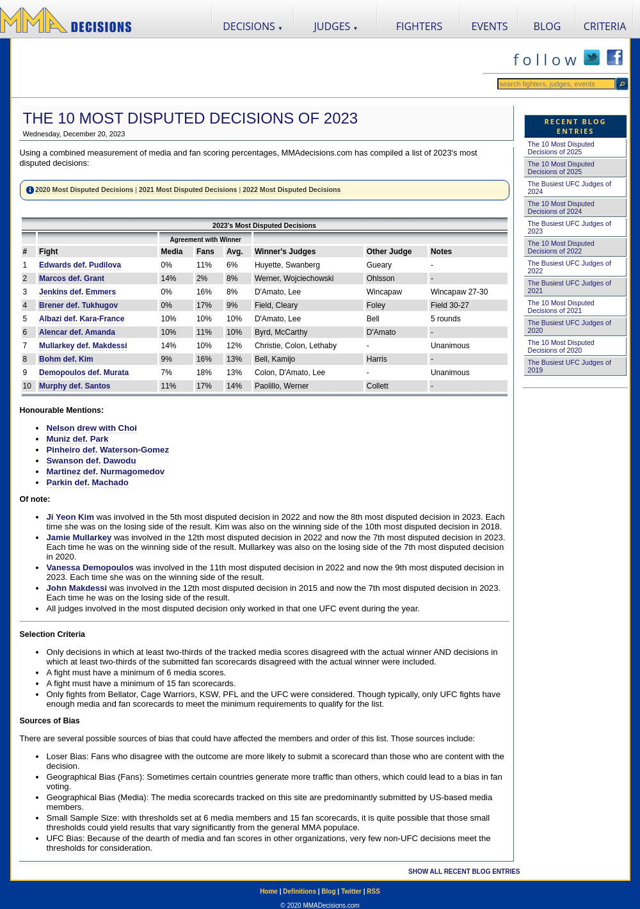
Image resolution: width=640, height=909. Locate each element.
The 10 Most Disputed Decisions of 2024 (561, 207)
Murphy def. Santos (74, 386)
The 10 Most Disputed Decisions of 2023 (190, 118)
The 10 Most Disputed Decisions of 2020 (561, 346)
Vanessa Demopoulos (90, 567)
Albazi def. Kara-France (81, 318)
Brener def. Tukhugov (78, 305)
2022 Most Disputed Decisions (291, 189)
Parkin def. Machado (88, 482)
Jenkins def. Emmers (77, 291)
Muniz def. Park (78, 439)
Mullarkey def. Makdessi (83, 345)
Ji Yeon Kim (71, 517)
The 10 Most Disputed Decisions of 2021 (561, 306)
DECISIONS (253, 26)
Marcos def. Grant (71, 278)
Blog (328, 891)
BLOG (547, 26)
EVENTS (490, 26)
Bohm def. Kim (66, 359)
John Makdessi (77, 588)
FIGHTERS (419, 26)
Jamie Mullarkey (79, 537)
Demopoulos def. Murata (84, 372)
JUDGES (336, 26)
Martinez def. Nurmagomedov (106, 471)
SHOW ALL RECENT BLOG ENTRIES (464, 871)
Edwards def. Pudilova (80, 265)
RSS (373, 891)
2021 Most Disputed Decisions (188, 189)
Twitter (351, 891)
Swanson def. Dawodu (91, 460)
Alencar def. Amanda (77, 332)
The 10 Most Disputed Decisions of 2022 (561, 247)
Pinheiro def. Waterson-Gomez (108, 449)
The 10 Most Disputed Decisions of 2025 (561, 148)
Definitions (299, 891)
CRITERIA (605, 26)
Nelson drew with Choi (92, 428)
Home (269, 891)
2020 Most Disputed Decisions (84, 189)
